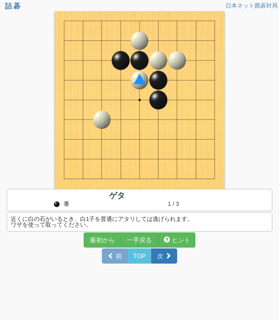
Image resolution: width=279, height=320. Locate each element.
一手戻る (139, 240)
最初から (102, 240)
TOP (139, 256)
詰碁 (13, 6)
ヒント (177, 240)
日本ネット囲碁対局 (252, 5)
